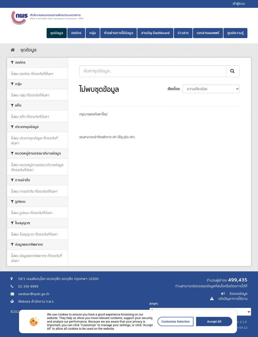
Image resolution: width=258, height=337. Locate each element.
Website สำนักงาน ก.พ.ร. (36, 301)
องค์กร (76, 33)
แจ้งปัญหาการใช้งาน (232, 298)
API (114, 137)
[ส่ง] (233, 71)
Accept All (186, 329)
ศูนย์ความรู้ (235, 33)
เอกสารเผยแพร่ (208, 33)
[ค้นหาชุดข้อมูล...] (152, 71)
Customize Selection (158, 329)
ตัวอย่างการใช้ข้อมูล (118, 33)
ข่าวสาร (183, 33)
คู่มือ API (128, 137)
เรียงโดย (173, 89)
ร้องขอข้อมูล (238, 293)
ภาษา (153, 303)
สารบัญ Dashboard (155, 33)
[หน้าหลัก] (13, 50)
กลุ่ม (92, 33)
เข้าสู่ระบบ (239, 4)
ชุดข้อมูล (56, 33)
